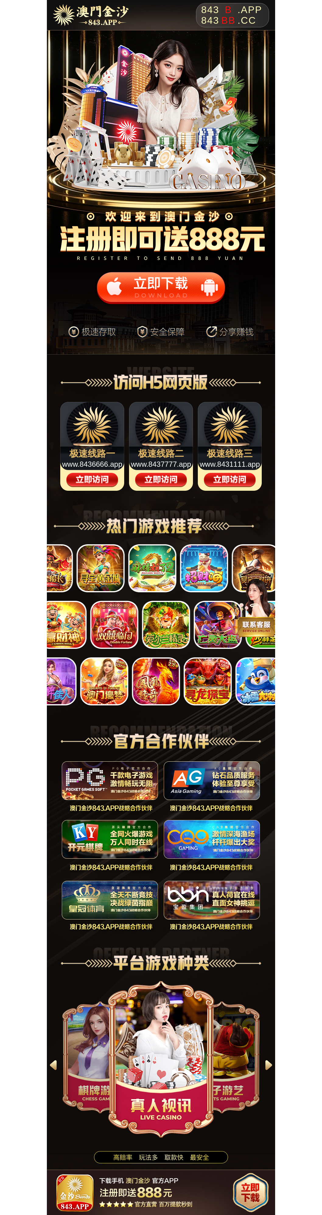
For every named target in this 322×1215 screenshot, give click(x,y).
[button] (53, 1065)
